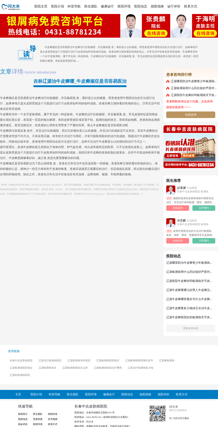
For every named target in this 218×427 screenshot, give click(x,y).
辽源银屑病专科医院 (78, 360)
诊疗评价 (173, 6)
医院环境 (124, 6)
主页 (18, 394)
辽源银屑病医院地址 (21, 367)
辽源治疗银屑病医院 (50, 360)
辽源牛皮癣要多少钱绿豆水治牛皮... (189, 308)
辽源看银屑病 (166, 360)
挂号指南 (52, 419)
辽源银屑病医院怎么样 (75, 367)
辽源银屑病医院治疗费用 (108, 367)
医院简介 (23, 414)
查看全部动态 (190, 328)
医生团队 (90, 6)
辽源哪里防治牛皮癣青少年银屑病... (194, 81)
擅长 (169, 198)
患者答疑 (38, 419)
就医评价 (163, 394)
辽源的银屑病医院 (20, 375)
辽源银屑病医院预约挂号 (139, 360)
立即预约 (204, 208)
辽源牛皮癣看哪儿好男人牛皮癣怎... (189, 290)
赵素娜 (187, 187)
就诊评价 (23, 424)
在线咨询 (191, 114)
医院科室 (52, 414)
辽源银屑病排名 (47, 367)
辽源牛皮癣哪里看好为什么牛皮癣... (189, 299)
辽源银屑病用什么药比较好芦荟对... (194, 88)
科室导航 (74, 6)
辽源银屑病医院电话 (107, 360)
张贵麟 (187, 220)
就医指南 (157, 6)
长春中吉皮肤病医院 (21, 360)
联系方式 (190, 6)
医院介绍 (57, 6)
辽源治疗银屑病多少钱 (140, 367)
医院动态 (140, 6)
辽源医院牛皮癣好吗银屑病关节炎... (194, 95)
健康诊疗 (107, 6)
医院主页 (40, 6)
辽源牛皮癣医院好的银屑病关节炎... (189, 317)
